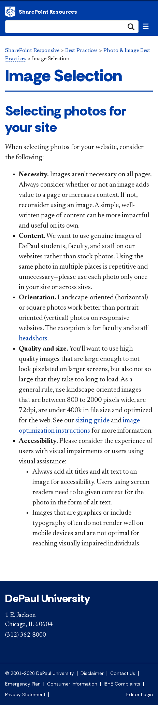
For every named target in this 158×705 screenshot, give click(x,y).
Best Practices (81, 50)
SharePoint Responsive (32, 50)
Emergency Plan (23, 684)
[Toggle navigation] (146, 26)
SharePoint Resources (48, 11)
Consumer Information (72, 684)
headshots (33, 338)
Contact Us (122, 673)
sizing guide (92, 420)
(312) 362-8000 (25, 635)
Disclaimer (92, 673)
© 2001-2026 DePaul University (39, 673)
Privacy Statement (25, 694)
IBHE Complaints (122, 684)
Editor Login (139, 694)
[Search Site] (72, 26)
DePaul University (10, 11)
